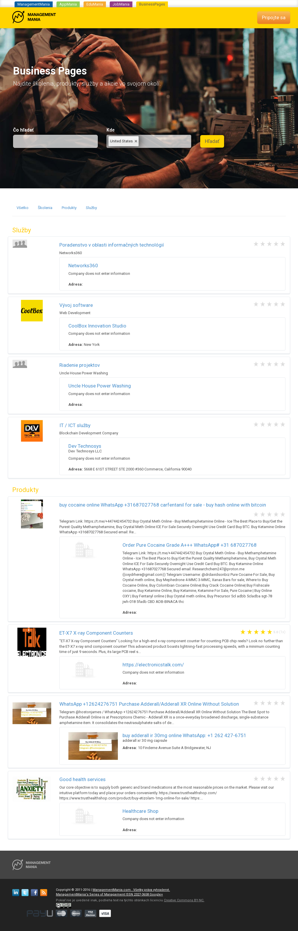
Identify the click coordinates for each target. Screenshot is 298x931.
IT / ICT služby (75, 425)
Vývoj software (76, 305)
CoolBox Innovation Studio (97, 326)
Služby (91, 208)
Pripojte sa (273, 17)
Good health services (82, 779)
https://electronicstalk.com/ (153, 665)
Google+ (156, 894)
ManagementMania (33, 4)
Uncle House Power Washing (99, 386)
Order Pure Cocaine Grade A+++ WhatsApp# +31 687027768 (190, 545)
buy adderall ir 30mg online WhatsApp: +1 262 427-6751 (184, 735)
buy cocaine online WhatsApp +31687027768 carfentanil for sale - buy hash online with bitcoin (162, 505)
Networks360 (83, 265)
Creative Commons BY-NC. (184, 900)
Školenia (45, 208)
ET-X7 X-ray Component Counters (96, 633)
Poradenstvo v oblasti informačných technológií (111, 245)
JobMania (121, 4)
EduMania (94, 4)
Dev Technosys (84, 446)
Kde (111, 130)
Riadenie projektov (79, 365)
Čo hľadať (23, 130)
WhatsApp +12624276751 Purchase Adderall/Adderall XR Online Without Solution (149, 704)
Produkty (69, 208)
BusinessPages (152, 4)
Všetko (23, 208)
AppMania (68, 4)
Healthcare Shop (140, 811)
